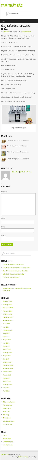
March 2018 (6, 349)
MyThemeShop (23, 457)
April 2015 (6, 391)
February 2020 (7, 330)
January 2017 (7, 362)
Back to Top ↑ (33, 457)
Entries (7, 438)
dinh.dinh (6, 31)
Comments (8, 442)
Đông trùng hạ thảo (9, 402)
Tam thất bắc (11, 5)
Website (23, 172)
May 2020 (6, 327)
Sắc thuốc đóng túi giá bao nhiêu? (13, 274)
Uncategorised (26, 31)
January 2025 (7, 301)
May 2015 (6, 388)
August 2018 (7, 340)
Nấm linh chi (7, 408)
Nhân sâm (6, 411)
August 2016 (7, 375)
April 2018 (6, 346)
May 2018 (6, 343)
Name (3, 218)
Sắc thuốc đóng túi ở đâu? (11, 277)
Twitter (29, 172)
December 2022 (8, 317)
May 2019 (6, 333)
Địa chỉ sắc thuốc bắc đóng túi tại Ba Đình (16, 268)
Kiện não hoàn (7, 405)
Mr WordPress (7, 288)
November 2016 (8, 368)
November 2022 (8, 320)
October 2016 (7, 372)
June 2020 (6, 324)
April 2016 (6, 378)
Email (3, 227)
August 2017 (7, 356)
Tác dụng (6, 415)
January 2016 (7, 384)
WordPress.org (7, 445)
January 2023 (7, 314)
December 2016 (8, 365)
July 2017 (6, 359)
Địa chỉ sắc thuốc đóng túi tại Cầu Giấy (15, 271)
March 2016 (6, 381)
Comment (4, 192)
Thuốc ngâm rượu (8, 421)
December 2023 (8, 308)
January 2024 (7, 304)
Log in (5, 435)
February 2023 (7, 311)
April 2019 (6, 336)
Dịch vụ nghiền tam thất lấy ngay (13, 264)
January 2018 (7, 352)
